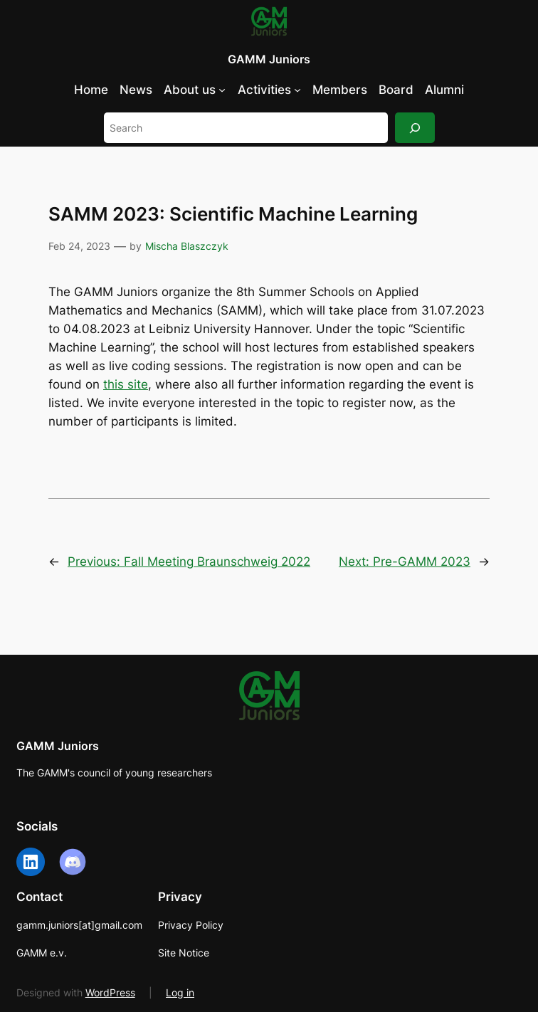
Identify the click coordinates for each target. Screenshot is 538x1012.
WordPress (110, 992)
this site (125, 384)
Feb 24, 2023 (79, 246)
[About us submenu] (222, 89)
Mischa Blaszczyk (186, 246)
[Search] (415, 127)
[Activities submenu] (297, 89)
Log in (180, 992)
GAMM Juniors (269, 59)
